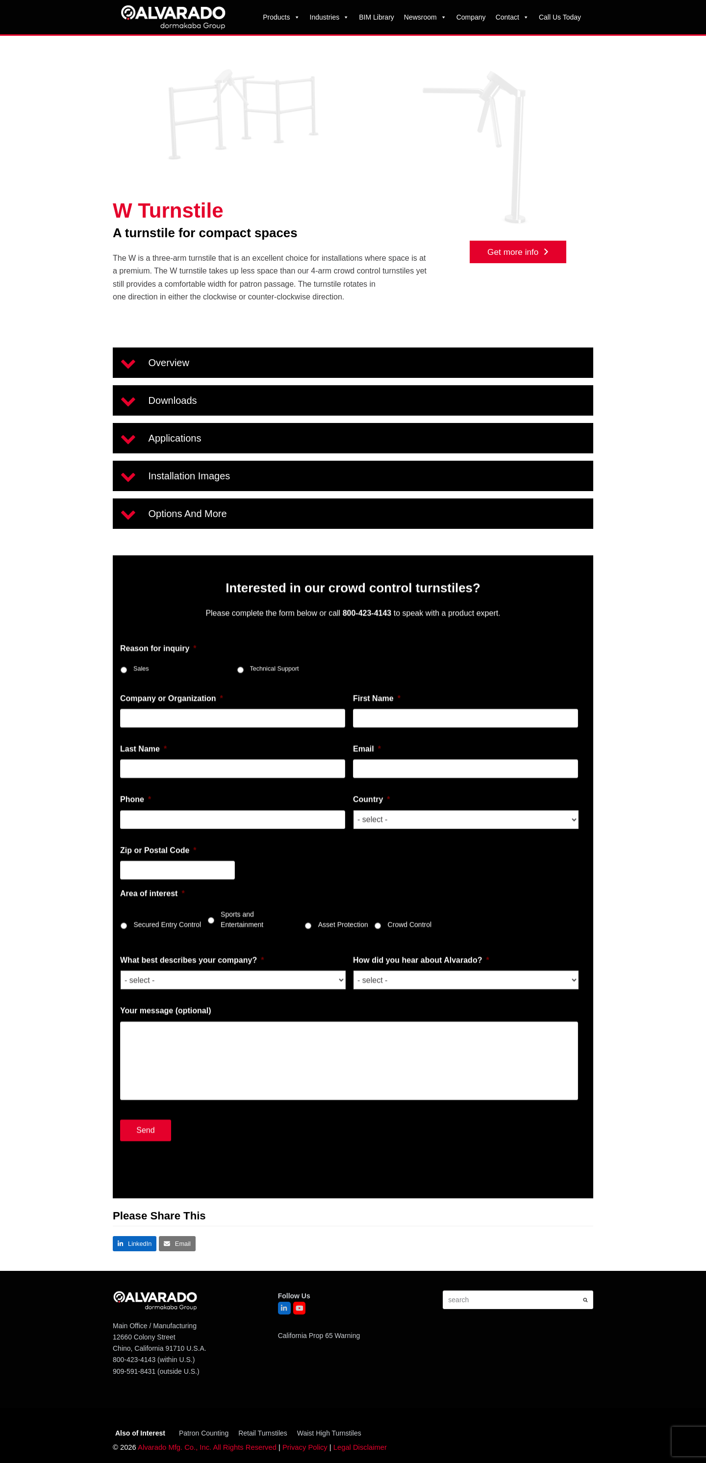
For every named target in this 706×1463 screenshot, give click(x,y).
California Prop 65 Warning (319, 1335)
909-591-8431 (134, 1371)
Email (367, 762)
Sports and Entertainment (242, 932)
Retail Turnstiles (262, 1433)
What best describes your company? (192, 973)
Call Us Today (560, 17)
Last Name (143, 762)
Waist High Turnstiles (329, 1433)
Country (371, 813)
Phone (135, 813)
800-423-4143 (134, 1360)
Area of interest (152, 907)
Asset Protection (343, 938)
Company (471, 17)
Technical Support (274, 681)
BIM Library (376, 17)
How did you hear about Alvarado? (421, 973)
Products (281, 17)
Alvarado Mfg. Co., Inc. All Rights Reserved (207, 1447)
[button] (353, 362)
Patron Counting (203, 1433)
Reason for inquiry (158, 662)
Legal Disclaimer (360, 1447)
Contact (512, 17)
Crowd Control (409, 938)
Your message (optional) (165, 1024)
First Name (377, 711)
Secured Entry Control (167, 938)
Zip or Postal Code (158, 863)
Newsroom (425, 17)
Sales (141, 681)
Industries (330, 17)
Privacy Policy (305, 1447)
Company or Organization (171, 711)
